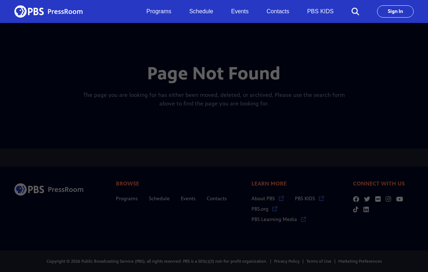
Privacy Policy (287, 261)
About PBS (267, 199)
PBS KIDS (320, 11)
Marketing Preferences (360, 261)
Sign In (395, 11)
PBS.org (264, 209)
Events (240, 11)
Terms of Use (318, 261)
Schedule (201, 11)
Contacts (278, 11)
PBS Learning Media (278, 219)
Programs (127, 199)
